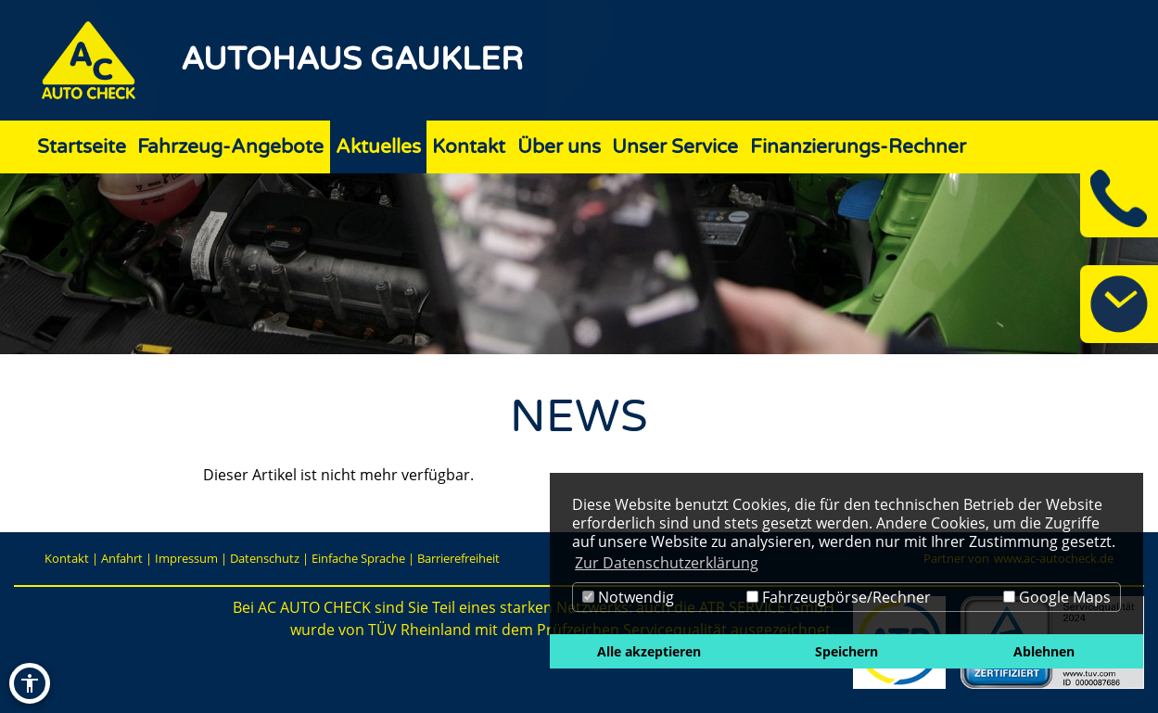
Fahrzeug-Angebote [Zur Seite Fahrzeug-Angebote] (230, 147)
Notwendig (628, 597)
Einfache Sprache (358, 558)
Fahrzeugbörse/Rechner (838, 597)
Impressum (186, 558)
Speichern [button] (846, 651)
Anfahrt (122, 558)
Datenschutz (264, 558)
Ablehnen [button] (1044, 651)
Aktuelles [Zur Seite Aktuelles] (378, 147)
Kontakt (67, 558)
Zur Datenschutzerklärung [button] (666, 563)
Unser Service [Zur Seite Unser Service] (675, 147)
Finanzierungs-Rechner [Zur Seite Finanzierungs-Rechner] (858, 147)
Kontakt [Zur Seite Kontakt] (468, 147)
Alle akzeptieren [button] (649, 651)
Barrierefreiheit (458, 558)
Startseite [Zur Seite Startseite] (81, 147)
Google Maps (1057, 597)
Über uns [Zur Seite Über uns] (559, 147)
